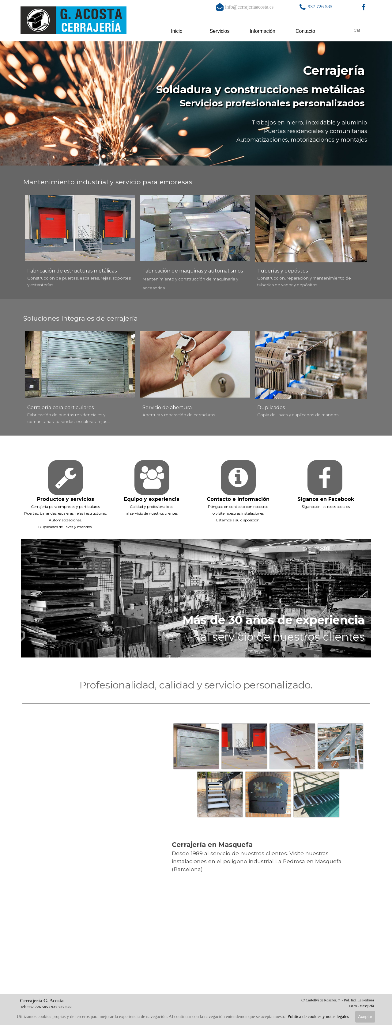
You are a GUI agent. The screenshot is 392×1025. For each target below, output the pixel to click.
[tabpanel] (325, 6)
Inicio (176, 31)
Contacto (305, 31)
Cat (357, 30)
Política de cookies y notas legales (318, 1016)
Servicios (220, 31)
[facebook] (364, 7)
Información (262, 31)
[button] (302, 7)
